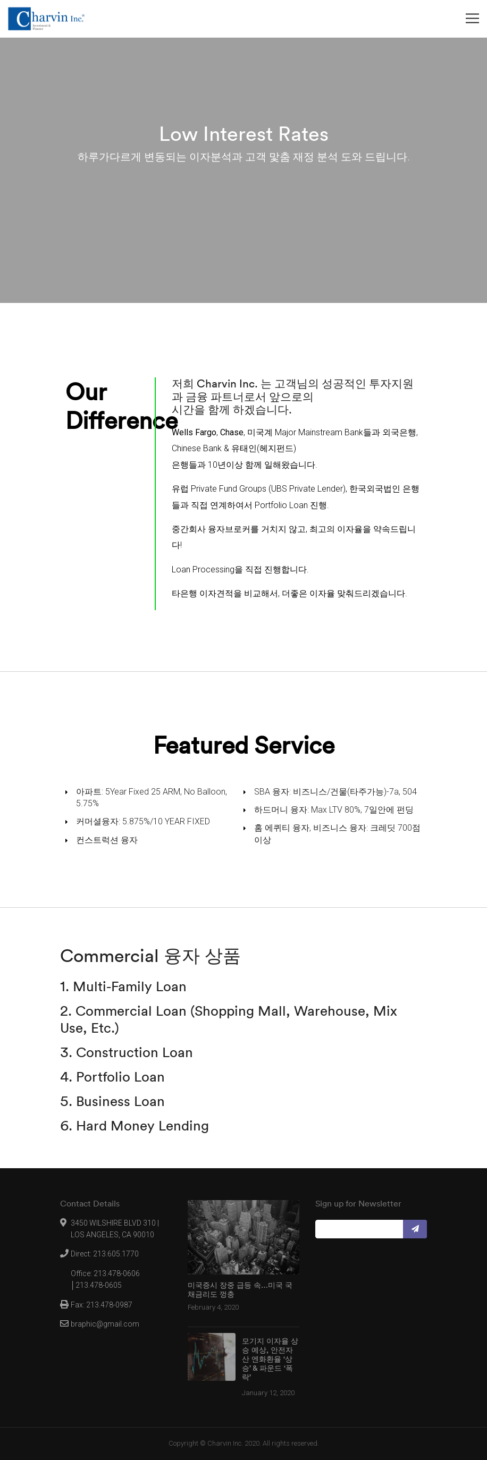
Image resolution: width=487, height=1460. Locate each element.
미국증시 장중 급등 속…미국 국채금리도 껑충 (240, 1290)
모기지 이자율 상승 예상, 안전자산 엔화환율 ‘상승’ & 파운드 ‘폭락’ (270, 1359)
